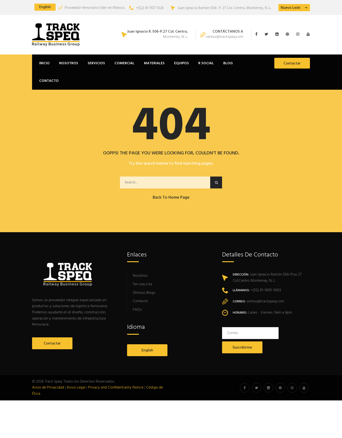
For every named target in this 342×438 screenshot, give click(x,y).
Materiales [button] (154, 63)
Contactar (292, 63)
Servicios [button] (96, 63)
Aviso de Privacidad (48, 387)
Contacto (49, 81)
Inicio (44, 63)
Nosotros (140, 276)
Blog (228, 63)
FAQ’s (137, 310)
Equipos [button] (181, 63)
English (45, 7)
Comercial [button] (124, 63)
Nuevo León (290, 8)
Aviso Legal (76, 387)
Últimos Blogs (144, 293)
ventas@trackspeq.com (224, 35)
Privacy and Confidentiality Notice (115, 387)
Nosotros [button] (68, 63)
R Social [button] (206, 63)
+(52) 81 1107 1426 (146, 8)
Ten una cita (142, 284)
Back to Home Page (171, 197)
